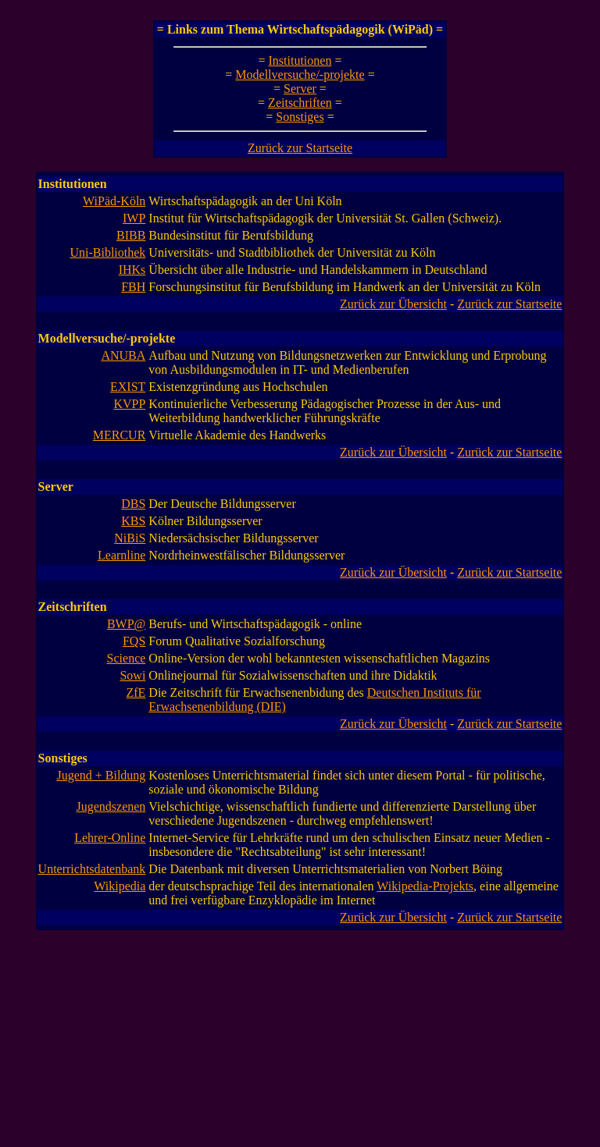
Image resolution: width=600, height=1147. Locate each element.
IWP (134, 218)
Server (300, 88)
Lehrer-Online (109, 837)
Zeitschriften (300, 102)
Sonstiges (299, 116)
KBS (133, 520)
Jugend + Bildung (100, 775)
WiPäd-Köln (114, 201)
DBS (133, 503)
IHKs (132, 269)
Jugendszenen (110, 806)
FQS (134, 641)
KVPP (129, 403)
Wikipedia (119, 886)
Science (126, 658)
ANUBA (123, 355)
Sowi (132, 675)
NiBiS (129, 538)
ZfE (135, 692)
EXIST (127, 386)
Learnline (121, 555)
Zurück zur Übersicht (393, 304)
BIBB (130, 235)
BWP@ (126, 623)
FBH (133, 286)
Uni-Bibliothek (107, 252)
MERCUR (119, 435)
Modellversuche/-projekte (299, 74)
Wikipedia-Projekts (425, 886)
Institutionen (300, 60)
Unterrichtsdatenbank (92, 868)
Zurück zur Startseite (300, 147)
